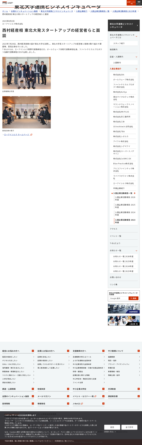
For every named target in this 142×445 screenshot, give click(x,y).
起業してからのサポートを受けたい (51, 364)
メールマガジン (53, 396)
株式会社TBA (119, 131)
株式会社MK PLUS (121, 111)
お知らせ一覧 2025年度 (123, 261)
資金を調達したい (9, 382)
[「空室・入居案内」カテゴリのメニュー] (136, 56)
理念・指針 (112, 360)
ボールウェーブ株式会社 (123, 79)
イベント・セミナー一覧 (88, 396)
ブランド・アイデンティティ (119, 364)
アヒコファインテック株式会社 (123, 169)
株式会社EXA (118, 74)
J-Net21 (88, 403)
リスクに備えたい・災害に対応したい (16, 375)
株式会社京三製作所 (121, 116)
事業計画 (111, 368)
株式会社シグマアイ (121, 146)
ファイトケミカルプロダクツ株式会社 (123, 85)
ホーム (5, 11)
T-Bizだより (115, 243)
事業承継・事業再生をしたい (13, 371)
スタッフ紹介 (119, 43)
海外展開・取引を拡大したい (13, 368)
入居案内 (117, 62)
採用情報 (18, 403)
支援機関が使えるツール (82, 357)
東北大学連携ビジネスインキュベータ (57, 11)
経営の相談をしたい (9, 357)
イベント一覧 (115, 236)
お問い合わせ (115, 277)
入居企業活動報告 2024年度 (125, 213)
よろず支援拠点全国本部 (82, 360)
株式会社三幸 (119, 121)
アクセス (113, 228)
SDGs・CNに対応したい (11, 364)
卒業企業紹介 (119, 188)
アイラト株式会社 (120, 141)
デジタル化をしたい (9, 360)
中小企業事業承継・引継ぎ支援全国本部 (88, 368)
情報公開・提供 (114, 375)
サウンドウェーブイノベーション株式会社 (123, 105)
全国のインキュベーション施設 (24, 11)
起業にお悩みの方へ (53, 350)
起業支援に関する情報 (81, 375)
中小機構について (124, 350)
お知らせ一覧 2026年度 (123, 256)
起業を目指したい (44, 357)
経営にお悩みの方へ (18, 350)
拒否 (112, 427)
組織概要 (111, 357)
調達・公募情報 (18, 388)
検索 (134, 298)
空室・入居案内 (116, 56)
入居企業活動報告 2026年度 (125, 198)
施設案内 (113, 49)
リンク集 (113, 284)
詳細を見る (109, 432)
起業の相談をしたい (45, 360)
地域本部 (53, 388)
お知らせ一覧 (115, 250)
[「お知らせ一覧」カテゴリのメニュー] (136, 250)
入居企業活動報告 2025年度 (125, 206)
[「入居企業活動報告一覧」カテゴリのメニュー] (134, 193)
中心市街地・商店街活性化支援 (84, 379)
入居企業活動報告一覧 (99, 11)
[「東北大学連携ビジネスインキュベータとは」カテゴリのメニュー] (136, 36)
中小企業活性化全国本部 (82, 364)
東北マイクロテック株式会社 (123, 98)
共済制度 (124, 388)
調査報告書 (124, 396)
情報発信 (53, 403)
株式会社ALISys (120, 91)
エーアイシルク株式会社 (123, 183)
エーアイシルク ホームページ (18, 134)
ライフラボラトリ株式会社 (123, 177)
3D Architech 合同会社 (123, 126)
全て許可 (129, 427)
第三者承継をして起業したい (48, 368)
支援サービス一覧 (131, 3)
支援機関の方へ (88, 350)
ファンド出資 (78, 382)
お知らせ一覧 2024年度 (123, 266)
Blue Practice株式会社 (123, 163)
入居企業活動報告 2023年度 (124, 11)
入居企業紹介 (81, 11)
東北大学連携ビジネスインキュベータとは (122, 36)
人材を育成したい (9, 379)
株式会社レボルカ (120, 136)
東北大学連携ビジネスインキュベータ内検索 (123, 293)
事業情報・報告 (114, 371)
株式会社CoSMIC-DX (122, 158)
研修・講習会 (78, 371)
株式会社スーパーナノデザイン (123, 152)
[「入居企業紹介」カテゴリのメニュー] (136, 68)
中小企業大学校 (88, 388)
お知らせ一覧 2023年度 (123, 271)
